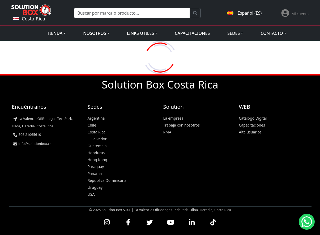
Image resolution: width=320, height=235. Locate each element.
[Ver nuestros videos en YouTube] (170, 222)
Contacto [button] (272, 33)
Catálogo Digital (253, 118)
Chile (92, 125)
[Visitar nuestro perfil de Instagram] (107, 222)
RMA (167, 132)
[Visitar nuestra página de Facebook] (128, 222)
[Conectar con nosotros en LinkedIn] (192, 222)
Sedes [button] (233, 33)
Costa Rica (96, 132)
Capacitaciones (192, 33)
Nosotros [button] (94, 33)
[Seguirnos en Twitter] (149, 222)
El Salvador (97, 138)
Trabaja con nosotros (181, 125)
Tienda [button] (54, 33)
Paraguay (96, 166)
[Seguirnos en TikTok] (213, 222)
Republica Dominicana (107, 180)
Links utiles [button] (140, 33)
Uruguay (95, 187)
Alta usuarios (250, 132)
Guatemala (97, 145)
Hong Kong (97, 159)
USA (91, 194)
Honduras (96, 152)
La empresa (173, 118)
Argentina (96, 118)
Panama (95, 173)
